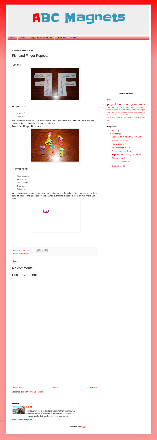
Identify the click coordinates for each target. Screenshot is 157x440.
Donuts (142, 112)
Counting (118, 112)
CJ (30, 407)
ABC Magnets (78, 18)
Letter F (27, 254)
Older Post (93, 387)
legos (126, 117)
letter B (129, 110)
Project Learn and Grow (41, 37)
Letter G (117, 110)
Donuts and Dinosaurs (121, 162)
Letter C (135, 107)
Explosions (111, 115)
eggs (114, 117)
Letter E (110, 110)
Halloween (118, 115)
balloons (137, 115)
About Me (61, 37)
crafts (21, 254)
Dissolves (136, 112)
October (115, 134)
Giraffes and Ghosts (120, 140)
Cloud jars (111, 112)
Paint (123, 110)
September (117, 166)
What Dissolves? (118, 158)
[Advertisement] (55, 364)
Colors (118, 107)
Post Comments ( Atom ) (33, 392)
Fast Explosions (118, 144)
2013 (112, 131)
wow (108, 120)
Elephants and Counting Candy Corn (126, 155)
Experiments (126, 107)
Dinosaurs (129, 112)
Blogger (83, 426)
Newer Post (17, 387)
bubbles (142, 115)
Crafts (22, 37)
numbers (136, 110)
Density (123, 112)
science (111, 107)
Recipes (74, 37)
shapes (142, 110)
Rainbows (130, 115)
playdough (138, 117)
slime (143, 117)
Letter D (142, 107)
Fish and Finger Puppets (121, 147)
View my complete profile (22, 419)
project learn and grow (122, 104)
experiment (120, 117)
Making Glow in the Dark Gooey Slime (127, 137)
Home (12, 37)
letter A (131, 117)
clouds (109, 117)
